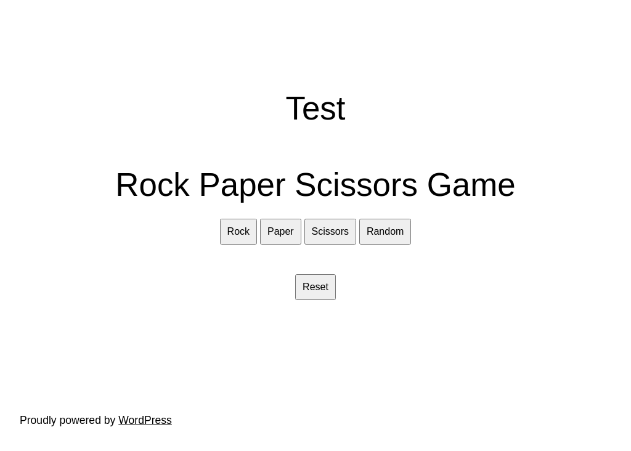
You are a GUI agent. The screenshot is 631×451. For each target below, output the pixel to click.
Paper (280, 231)
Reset (315, 287)
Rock (238, 231)
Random (385, 231)
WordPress (145, 420)
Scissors (330, 231)
